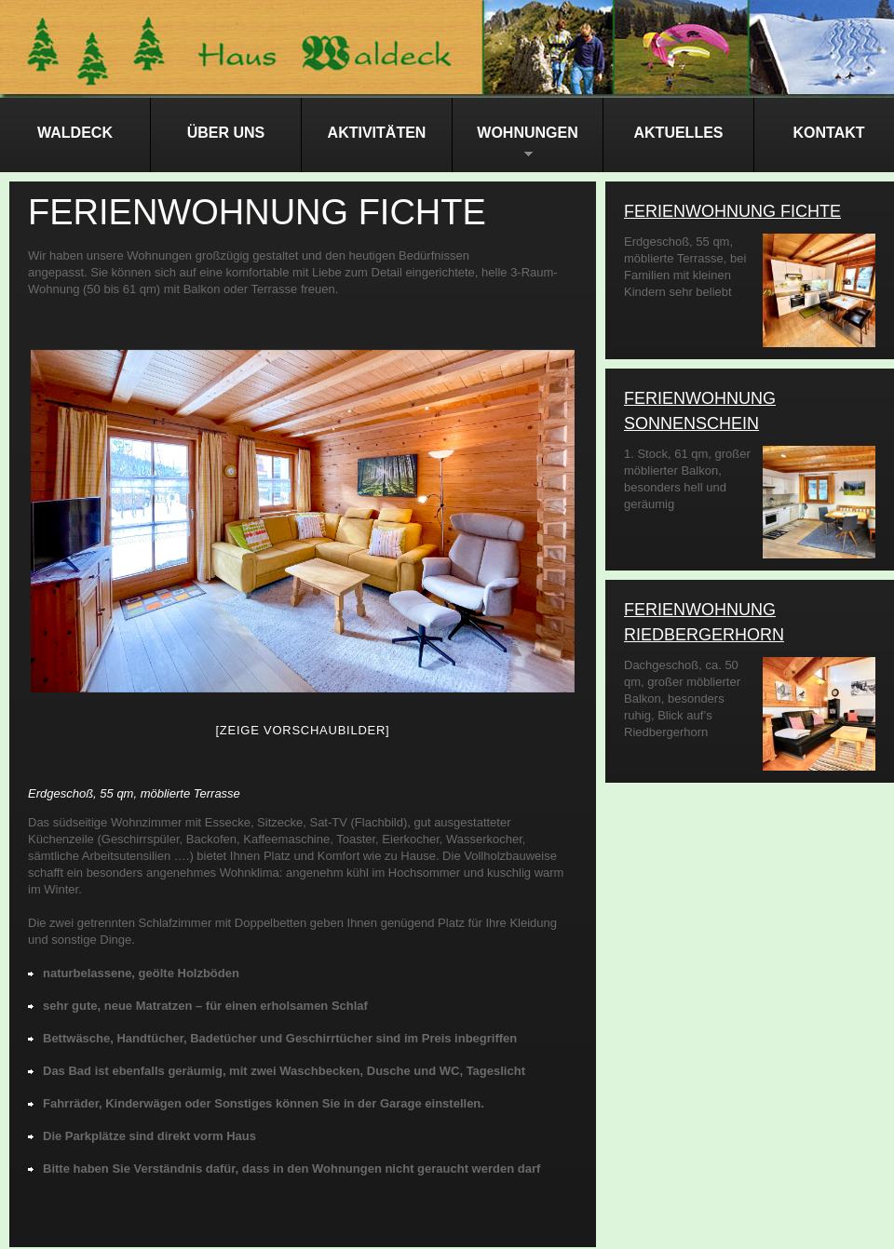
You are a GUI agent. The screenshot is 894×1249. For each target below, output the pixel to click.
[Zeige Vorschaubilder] (303, 730)
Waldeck (75, 133)
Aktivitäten (377, 133)
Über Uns (226, 133)
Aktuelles (679, 133)
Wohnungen (515, 148)
